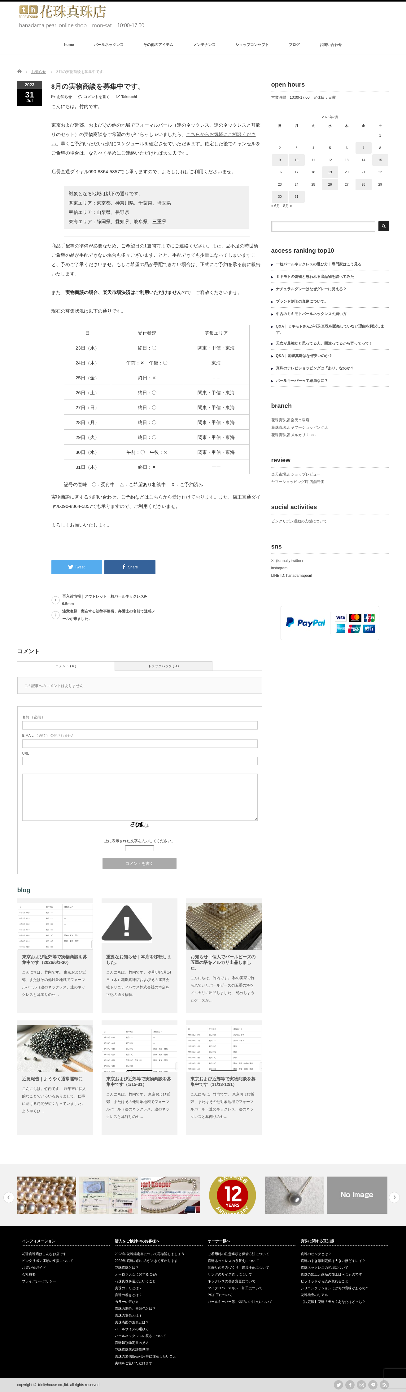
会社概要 (29, 1274)
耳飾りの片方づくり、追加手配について (238, 1267)
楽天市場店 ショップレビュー (296, 474)
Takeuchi (129, 97)
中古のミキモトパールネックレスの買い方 (311, 314)
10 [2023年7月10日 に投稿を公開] (296, 160)
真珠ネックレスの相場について (324, 1267)
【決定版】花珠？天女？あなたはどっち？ (333, 1302)
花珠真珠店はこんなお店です (44, 1254)
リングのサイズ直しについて (230, 1274)
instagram (279, 568)
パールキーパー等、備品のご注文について (240, 1302)
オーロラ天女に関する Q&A (136, 1274)
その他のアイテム (158, 45)
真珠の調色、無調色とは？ (135, 1308)
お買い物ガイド (34, 1267)
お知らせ (64, 97)
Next (394, 1197)
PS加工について (220, 1295)
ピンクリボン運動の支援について (299, 521)
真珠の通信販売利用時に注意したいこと (145, 1356)
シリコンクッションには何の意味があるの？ (335, 1288)
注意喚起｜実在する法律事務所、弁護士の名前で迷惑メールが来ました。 (108, 615)
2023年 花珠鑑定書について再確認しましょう (150, 1254)
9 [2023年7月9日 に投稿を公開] (280, 160)
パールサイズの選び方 (132, 1329)
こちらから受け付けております (181, 496)
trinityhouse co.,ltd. (53, 1385)
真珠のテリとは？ (128, 1288)
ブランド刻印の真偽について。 (302, 301)
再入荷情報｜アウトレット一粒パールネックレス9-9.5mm (104, 600)
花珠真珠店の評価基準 (132, 1349)
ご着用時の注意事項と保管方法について (238, 1254)
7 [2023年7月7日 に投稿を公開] (363, 148)
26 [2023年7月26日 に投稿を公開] (330, 184)
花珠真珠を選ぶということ (135, 1281)
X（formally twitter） (288, 560)
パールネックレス (109, 45)
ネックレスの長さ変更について (231, 1281)
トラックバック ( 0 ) (163, 666)
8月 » (287, 206)
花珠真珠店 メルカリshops (293, 435)
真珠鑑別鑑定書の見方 (132, 1343)
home (69, 45)
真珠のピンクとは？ (316, 1254)
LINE (373, 1385)
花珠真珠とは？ (127, 1267)
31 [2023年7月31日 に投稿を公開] (296, 196)
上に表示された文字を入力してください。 (139, 841)
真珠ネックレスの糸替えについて (233, 1261)
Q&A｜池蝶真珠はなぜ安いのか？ (304, 356)
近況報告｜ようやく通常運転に (52, 1078)
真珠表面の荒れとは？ (132, 1322)
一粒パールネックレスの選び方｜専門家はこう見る (318, 264)
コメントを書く (97, 97)
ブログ (294, 45)
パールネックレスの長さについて (140, 1336)
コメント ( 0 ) (65, 666)
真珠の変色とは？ (128, 1315)
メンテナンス (204, 45)
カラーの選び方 (127, 1302)
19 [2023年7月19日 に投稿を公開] (330, 172)
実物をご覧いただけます (133, 1363)
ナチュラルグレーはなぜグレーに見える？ (311, 289)
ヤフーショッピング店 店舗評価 (297, 482)
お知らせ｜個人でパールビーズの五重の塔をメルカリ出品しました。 (222, 962)
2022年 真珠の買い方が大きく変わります (146, 1261)
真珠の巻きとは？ (128, 1295)
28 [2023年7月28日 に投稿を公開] (363, 184)
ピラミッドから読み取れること (324, 1281)
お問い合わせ (331, 45)
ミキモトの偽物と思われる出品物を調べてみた (315, 276)
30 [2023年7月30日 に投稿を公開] (280, 196)
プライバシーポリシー (39, 1281)
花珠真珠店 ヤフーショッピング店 (299, 427)
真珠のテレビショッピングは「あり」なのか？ (315, 368)
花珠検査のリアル (314, 1295)
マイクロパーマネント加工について (235, 1288)
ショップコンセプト (252, 45)
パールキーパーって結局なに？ (302, 380)
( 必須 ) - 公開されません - (49, 735)
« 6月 (275, 206)
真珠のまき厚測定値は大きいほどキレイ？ (333, 1261)
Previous (8, 1197)
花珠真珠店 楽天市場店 (290, 420)
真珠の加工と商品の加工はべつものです (331, 1274)
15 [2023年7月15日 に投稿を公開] (380, 160)
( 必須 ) (32, 717)
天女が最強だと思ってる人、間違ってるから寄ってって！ (324, 343)
